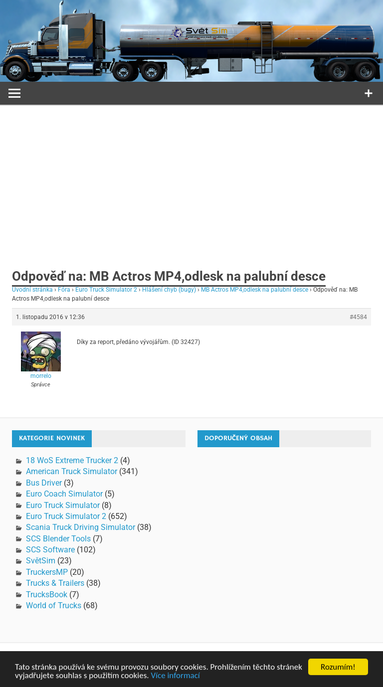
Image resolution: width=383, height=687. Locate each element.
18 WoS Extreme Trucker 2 (72, 460)
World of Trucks (53, 605)
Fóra (64, 289)
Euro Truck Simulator (63, 505)
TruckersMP (47, 572)
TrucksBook (46, 594)
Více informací (175, 677)
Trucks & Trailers (55, 583)
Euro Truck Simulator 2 (106, 289)
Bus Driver (44, 483)
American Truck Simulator (71, 471)
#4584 (358, 317)
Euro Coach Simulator (64, 494)
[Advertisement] (191, 180)
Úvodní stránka (32, 289)
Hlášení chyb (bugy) (169, 289)
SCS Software (50, 549)
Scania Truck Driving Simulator (80, 527)
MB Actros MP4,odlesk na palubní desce (254, 289)
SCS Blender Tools (58, 538)
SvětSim (40, 560)
